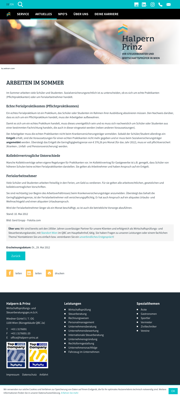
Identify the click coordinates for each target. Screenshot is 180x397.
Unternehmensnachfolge (82, 347)
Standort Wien (49, 233)
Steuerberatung (77, 314)
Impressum (12, 374)
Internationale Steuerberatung (86, 335)
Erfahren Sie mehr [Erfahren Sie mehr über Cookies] (69, 392)
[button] (15, 256)
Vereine (145, 331)
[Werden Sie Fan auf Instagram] (153, 4)
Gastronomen (149, 314)
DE (7, 4)
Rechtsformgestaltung (81, 343)
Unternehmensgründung (82, 339)
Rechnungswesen (78, 318)
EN (12, 4)
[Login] (136, 4)
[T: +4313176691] (160, 4)
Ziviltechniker (149, 326)
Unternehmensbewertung (83, 331)
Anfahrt (44, 374)
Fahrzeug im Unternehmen (83, 352)
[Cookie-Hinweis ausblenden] (173, 391)
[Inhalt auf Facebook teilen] (15, 273)
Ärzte (144, 309)
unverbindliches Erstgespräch (96, 237)
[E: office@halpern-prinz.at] (169, 4)
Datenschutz (29, 374)
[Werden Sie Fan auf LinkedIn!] (144, 4)
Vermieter (146, 322)
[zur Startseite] (8, 14)
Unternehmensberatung (82, 326)
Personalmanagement (81, 322)
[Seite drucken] (56, 273)
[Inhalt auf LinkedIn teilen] (35, 273)
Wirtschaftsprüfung (79, 309)
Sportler (145, 318)
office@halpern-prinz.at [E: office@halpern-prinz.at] (24, 337)
